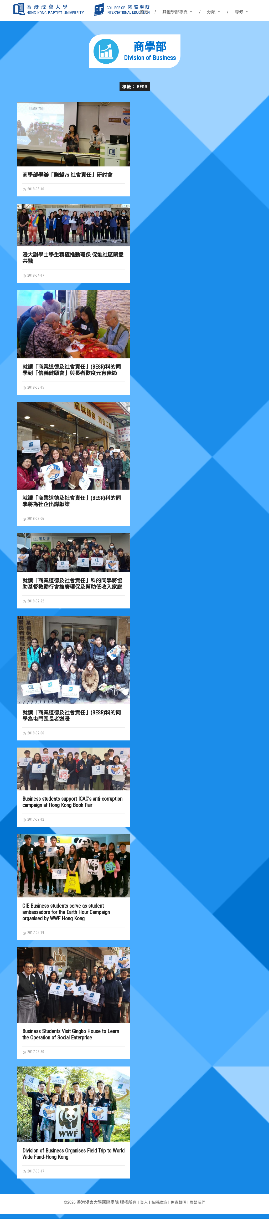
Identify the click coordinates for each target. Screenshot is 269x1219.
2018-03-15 (34, 388)
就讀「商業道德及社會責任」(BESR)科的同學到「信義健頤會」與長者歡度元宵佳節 (71, 371)
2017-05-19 (34, 936)
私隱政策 (158, 1207)
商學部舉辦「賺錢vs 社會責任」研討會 (67, 175)
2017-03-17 (34, 1176)
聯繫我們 (198, 1207)
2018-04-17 (34, 276)
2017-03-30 (34, 1056)
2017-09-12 (34, 822)
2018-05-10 (34, 189)
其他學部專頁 (175, 11)
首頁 (144, 11)
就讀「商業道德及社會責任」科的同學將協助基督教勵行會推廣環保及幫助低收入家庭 (72, 586)
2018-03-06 (34, 520)
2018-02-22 (34, 603)
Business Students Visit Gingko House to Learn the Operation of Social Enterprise (70, 1038)
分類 (211, 11)
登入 (142, 1207)
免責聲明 (178, 1207)
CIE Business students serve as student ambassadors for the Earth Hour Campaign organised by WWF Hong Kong (66, 915)
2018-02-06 (34, 736)
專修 (239, 11)
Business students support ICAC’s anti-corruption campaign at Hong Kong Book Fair (72, 805)
